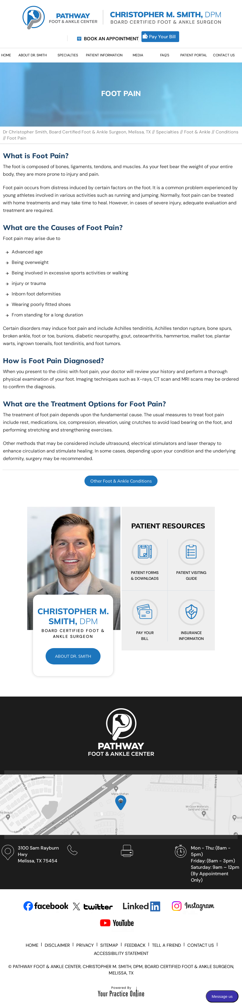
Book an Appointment (111, 39)
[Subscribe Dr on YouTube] (122, 923)
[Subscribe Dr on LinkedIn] (144, 906)
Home (32, 945)
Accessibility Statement (121, 953)
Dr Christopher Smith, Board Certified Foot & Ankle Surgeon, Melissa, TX (77, 132)
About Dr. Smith (73, 656)
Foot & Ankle (197, 132)
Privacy (85, 945)
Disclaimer (57, 945)
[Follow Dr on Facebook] (45, 906)
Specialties (167, 132)
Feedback (135, 945)
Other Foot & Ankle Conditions (121, 481)
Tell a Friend (166, 945)
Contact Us (200, 945)
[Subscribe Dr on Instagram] (194, 906)
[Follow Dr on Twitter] (95, 906)
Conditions (227, 132)
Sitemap (109, 945)
